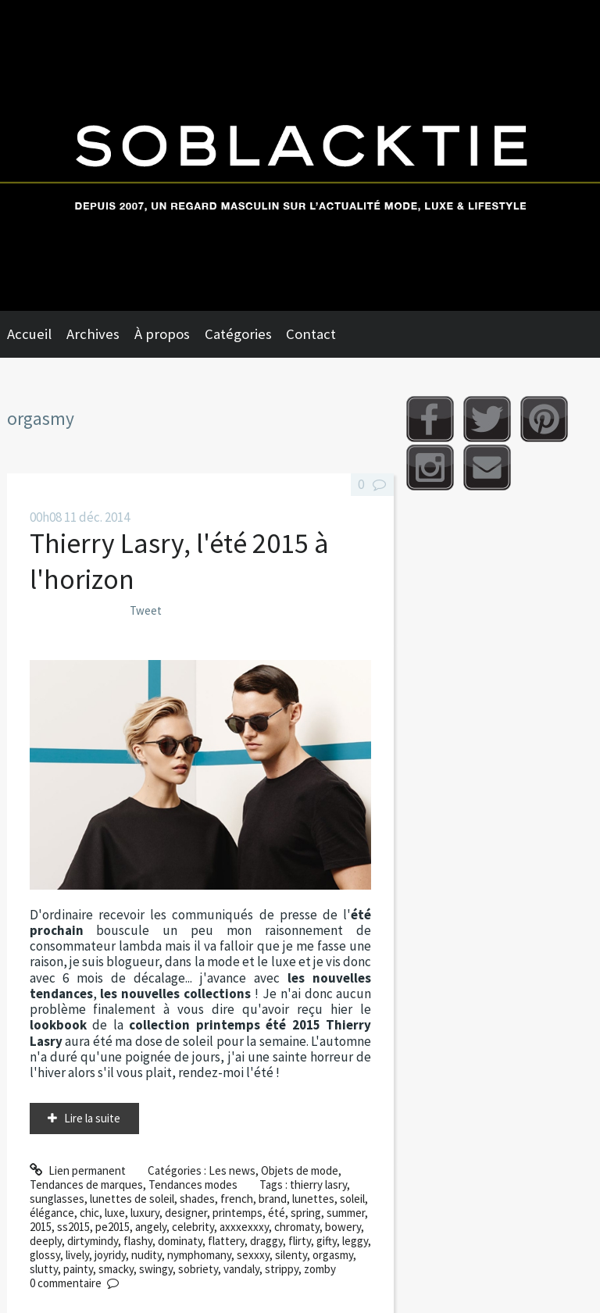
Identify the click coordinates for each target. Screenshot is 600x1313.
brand (273, 1198)
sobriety (198, 1268)
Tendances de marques (86, 1184)
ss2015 (73, 1226)
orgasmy (332, 1254)
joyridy (110, 1254)
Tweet (146, 610)
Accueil (29, 334)
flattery (226, 1240)
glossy (45, 1254)
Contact (311, 334)
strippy (281, 1268)
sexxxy (253, 1254)
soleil (352, 1198)
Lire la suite (92, 1118)
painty (78, 1268)
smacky (116, 1268)
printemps (237, 1212)
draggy (266, 1240)
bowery (343, 1226)
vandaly (241, 1268)
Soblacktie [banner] (300, 155)
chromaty (297, 1226)
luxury (144, 1212)
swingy (156, 1268)
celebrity (193, 1226)
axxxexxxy (244, 1226)
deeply (46, 1240)
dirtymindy (92, 1240)
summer (346, 1212)
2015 (41, 1226)
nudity (146, 1254)
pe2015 (112, 1226)
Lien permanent (78, 1170)
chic (89, 1212)
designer (186, 1212)
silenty (291, 1254)
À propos (162, 334)
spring (306, 1212)
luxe (115, 1212)
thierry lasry (318, 1184)
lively (77, 1254)
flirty (299, 1240)
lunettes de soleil (132, 1198)
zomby (320, 1268)
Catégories (238, 334)
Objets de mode (299, 1170)
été (276, 1212)
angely (150, 1226)
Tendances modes (193, 1184)
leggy (355, 1240)
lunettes (313, 1198)
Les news (232, 1170)
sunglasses (57, 1198)
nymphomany (199, 1254)
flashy (137, 1240)
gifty (326, 1240)
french (236, 1198)
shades (197, 1198)
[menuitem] (36, 334)
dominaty (180, 1240)
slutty (44, 1268)
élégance (52, 1212)
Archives (93, 334)
